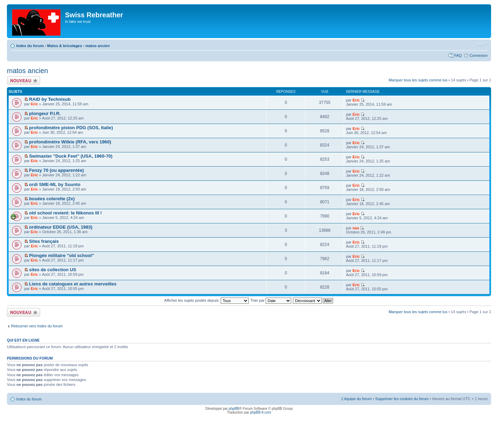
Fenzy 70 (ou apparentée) (56, 170)
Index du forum (30, 46)
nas (355, 228)
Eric (34, 104)
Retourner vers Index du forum (37, 326)
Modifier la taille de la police (483, 44)
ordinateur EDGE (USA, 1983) (60, 227)
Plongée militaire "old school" (61, 255)
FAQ (458, 55)
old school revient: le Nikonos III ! (65, 212)
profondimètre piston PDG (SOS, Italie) (71, 127)
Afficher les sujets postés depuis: (206, 300)
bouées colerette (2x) (52, 198)
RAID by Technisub (50, 99)
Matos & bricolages (64, 46)
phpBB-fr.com (260, 412)
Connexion (478, 55)
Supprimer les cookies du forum (402, 399)
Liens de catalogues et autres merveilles (73, 283)
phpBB (234, 408)
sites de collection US (52, 269)
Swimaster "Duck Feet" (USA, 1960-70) (70, 156)
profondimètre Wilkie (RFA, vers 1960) (70, 141)
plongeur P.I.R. (45, 113)
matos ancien (97, 46)
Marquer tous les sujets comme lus (418, 80)
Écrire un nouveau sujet (23, 80)
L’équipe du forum (356, 399)
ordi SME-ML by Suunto (54, 184)
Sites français (44, 241)
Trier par (270, 300)
